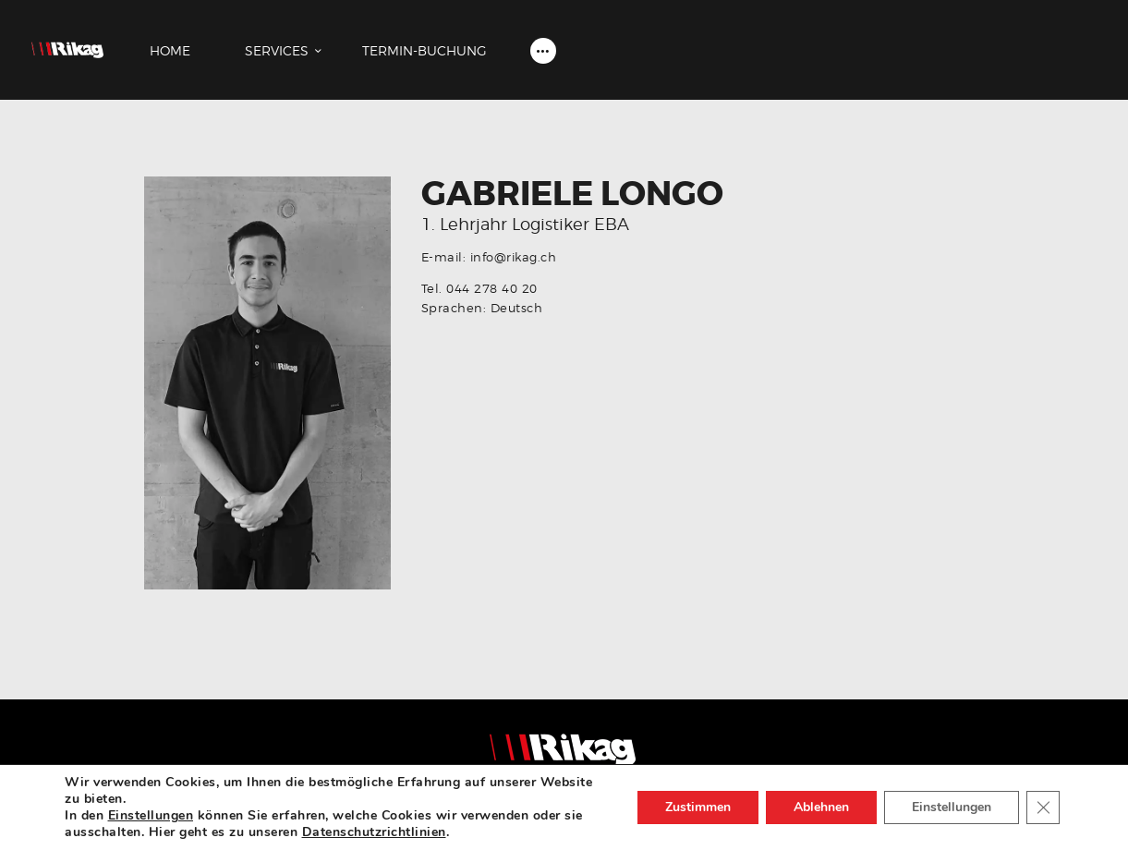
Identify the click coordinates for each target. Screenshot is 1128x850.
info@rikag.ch (513, 256)
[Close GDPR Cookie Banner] (1043, 807)
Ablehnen (821, 807)
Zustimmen (698, 807)
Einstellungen (151, 816)
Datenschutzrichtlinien (374, 832)
